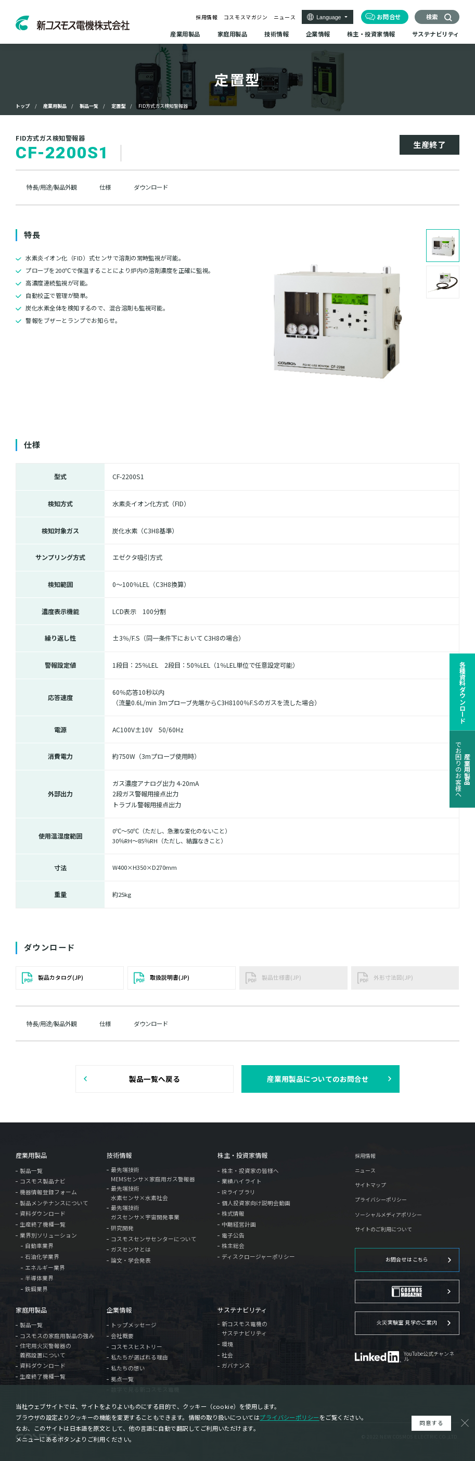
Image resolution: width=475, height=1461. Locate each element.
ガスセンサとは (131, 1249)
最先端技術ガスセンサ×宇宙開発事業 (145, 1212)
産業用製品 (55, 105)
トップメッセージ (134, 1325)
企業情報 (119, 1310)
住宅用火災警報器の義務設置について (45, 1350)
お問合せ (389, 17)
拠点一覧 (122, 1379)
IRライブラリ (238, 1192)
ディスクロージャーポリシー (258, 1256)
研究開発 (122, 1228)
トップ (23, 105)
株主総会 (233, 1246)
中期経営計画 (239, 1224)
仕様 (105, 187)
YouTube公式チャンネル (429, 1357)
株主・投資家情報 (242, 1155)
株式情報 (233, 1213)
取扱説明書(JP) (169, 977)
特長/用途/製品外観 (51, 187)
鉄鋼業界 (36, 1289)
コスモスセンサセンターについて (154, 1239)
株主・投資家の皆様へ (250, 1171)
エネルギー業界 (45, 1267)
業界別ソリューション (48, 1235)
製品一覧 (89, 105)
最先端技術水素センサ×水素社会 (139, 1193)
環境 (227, 1344)
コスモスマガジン (246, 17)
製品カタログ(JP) (60, 977)
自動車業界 (39, 1246)
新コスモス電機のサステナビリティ (244, 1328)
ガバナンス (236, 1365)
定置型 (118, 105)
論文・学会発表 (131, 1260)
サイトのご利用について (383, 1229)
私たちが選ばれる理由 (139, 1357)
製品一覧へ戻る (154, 1078)
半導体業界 (39, 1278)
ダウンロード (151, 187)
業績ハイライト (242, 1181)
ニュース (285, 17)
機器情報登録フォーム (48, 1192)
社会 (227, 1355)
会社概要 (122, 1336)
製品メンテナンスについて (54, 1203)
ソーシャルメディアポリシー (388, 1215)
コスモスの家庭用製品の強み (57, 1336)
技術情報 (119, 1155)
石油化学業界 (42, 1256)
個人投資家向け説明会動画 (256, 1203)
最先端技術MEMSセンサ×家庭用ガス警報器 (153, 1174)
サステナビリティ (242, 1310)
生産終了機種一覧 (43, 1224)
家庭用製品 (31, 1310)
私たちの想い (128, 1368)
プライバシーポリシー (381, 1200)
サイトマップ (370, 1185)
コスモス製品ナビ (43, 1181)
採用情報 (206, 17)
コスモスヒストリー (136, 1347)
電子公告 (233, 1235)
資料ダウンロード (43, 1213)
